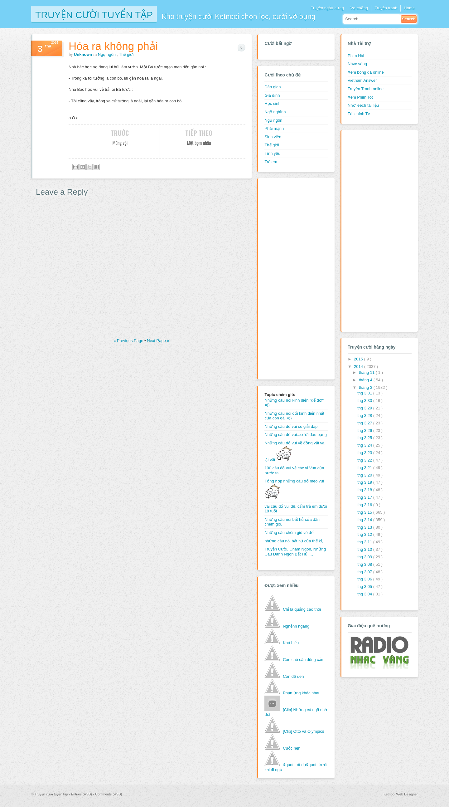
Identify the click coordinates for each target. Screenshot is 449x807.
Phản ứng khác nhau (302, 693)
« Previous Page (128, 340)
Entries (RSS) (82, 794)
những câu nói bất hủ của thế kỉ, (293, 541)
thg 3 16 (365, 504)
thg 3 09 (365, 557)
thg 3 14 (365, 519)
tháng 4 (366, 380)
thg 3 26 (365, 430)
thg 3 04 (365, 594)
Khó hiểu (291, 642)
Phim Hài (356, 55)
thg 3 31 (365, 393)
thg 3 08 (365, 564)
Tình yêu (272, 153)
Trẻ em (270, 161)
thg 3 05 (365, 586)
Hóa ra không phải (113, 46)
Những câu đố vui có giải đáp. (291, 426)
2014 (359, 366)
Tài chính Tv (359, 113)
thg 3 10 (365, 549)
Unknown (83, 54)
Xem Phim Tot (360, 97)
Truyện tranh (385, 8)
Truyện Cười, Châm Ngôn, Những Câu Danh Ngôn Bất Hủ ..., (295, 551)
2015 (359, 359)
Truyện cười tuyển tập (94, 14)
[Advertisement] (289, 278)
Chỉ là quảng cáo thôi (302, 609)
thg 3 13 (365, 527)
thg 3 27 (365, 423)
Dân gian (272, 87)
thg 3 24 (365, 445)
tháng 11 (367, 372)
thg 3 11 (365, 542)
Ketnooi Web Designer (401, 794)
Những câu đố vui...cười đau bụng (295, 434)
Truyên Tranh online (366, 88)
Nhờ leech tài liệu (363, 105)
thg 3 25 (365, 437)
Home (409, 8)
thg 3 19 (365, 482)
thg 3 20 (365, 475)
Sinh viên (272, 136)
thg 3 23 (365, 452)
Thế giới (126, 54)
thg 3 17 (365, 497)
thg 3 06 (365, 579)
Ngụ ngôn (107, 54)
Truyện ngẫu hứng (327, 8)
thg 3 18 (365, 489)
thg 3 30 (365, 400)
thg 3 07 (365, 572)
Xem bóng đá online (366, 72)
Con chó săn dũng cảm (303, 659)
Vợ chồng (359, 8)
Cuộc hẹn (291, 748)
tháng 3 (366, 387)
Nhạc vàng (357, 63)
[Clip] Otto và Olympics (303, 731)
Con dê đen (293, 676)
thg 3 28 (365, 415)
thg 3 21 (365, 467)
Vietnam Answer (362, 80)
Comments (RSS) (108, 794)
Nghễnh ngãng (296, 626)
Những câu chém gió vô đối (289, 532)
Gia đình (272, 95)
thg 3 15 (365, 512)
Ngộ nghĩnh (275, 112)
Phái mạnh (274, 128)
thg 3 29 (365, 408)
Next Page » (158, 340)
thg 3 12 (365, 534)
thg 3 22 (365, 460)
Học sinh (272, 103)
